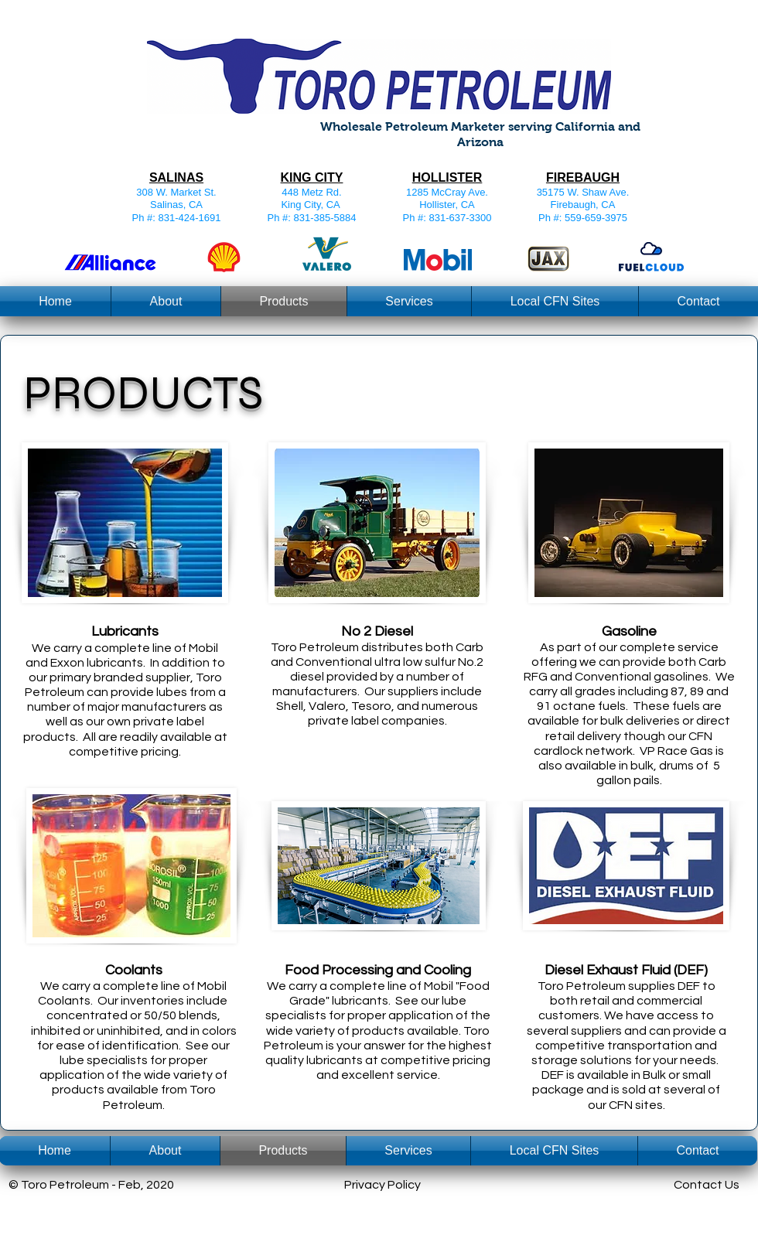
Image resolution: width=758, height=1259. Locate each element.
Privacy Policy (382, 1185)
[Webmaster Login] (628, 1219)
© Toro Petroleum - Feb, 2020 (91, 1185)
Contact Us (706, 1185)
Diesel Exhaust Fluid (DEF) (626, 970)
